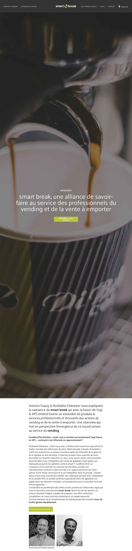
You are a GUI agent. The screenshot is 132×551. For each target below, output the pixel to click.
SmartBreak (66, 6)
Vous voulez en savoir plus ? (40, 509)
